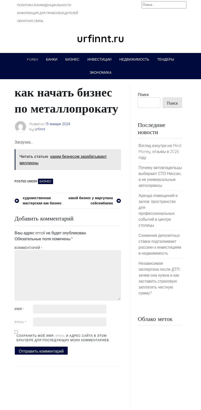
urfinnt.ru (100, 38)
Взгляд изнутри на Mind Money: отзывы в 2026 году (160, 151)
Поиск (143, 94)
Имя (19, 309)
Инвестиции (99, 59)
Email (20, 322)
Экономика (100, 72)
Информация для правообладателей (47, 13)
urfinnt (40, 129)
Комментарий (28, 248)
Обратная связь (30, 21)
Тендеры (165, 59)
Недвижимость (134, 59)
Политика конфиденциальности (44, 5)
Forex (32, 59)
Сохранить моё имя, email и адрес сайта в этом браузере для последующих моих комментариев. (63, 338)
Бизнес (72, 59)
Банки (52, 59)
